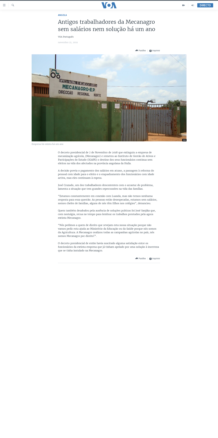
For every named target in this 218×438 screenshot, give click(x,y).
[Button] (140, 50)
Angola (62, 15)
